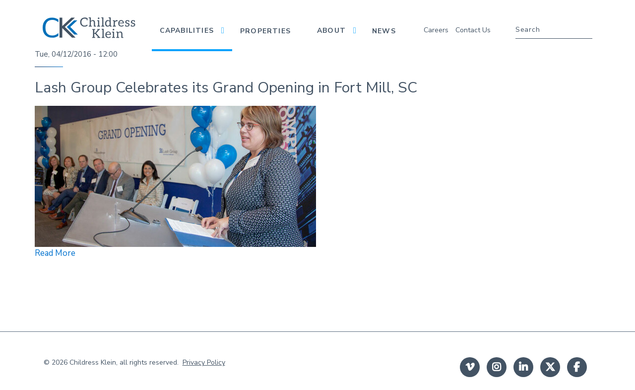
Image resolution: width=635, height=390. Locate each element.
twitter (550, 367)
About (331, 30)
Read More (55, 253)
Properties (265, 31)
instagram (497, 367)
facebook (577, 367)
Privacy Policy (204, 362)
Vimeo (470, 367)
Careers (436, 30)
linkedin (523, 367)
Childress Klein (92, 362)
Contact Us (473, 30)
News (384, 31)
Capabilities (187, 30)
